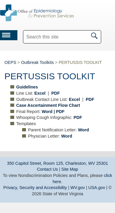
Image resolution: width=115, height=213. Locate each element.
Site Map (69, 169)
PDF (60, 111)
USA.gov (96, 187)
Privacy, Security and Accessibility (35, 187)
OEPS (10, 62)
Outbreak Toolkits (37, 62)
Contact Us (47, 169)
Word (47, 111)
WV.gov (77, 187)
